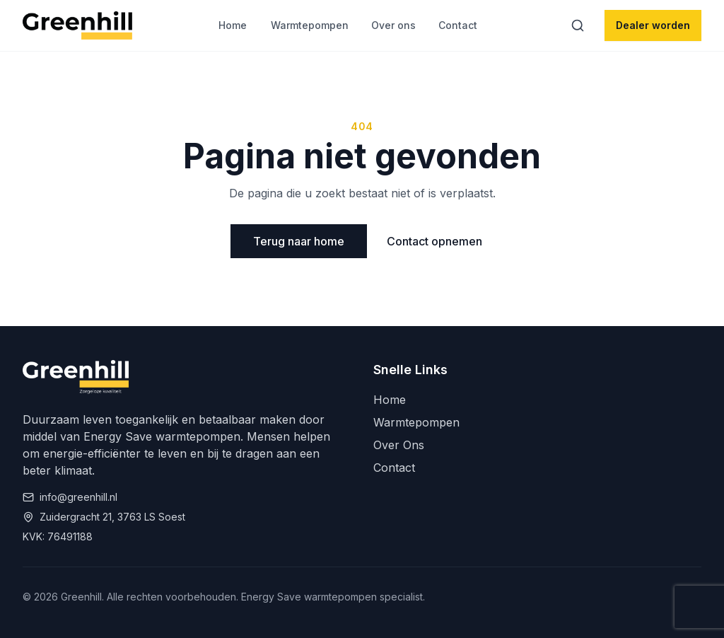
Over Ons (398, 445)
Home (232, 25)
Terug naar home (298, 241)
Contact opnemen (434, 241)
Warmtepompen (310, 25)
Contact (457, 25)
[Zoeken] (577, 25)
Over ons (393, 25)
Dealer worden (653, 25)
